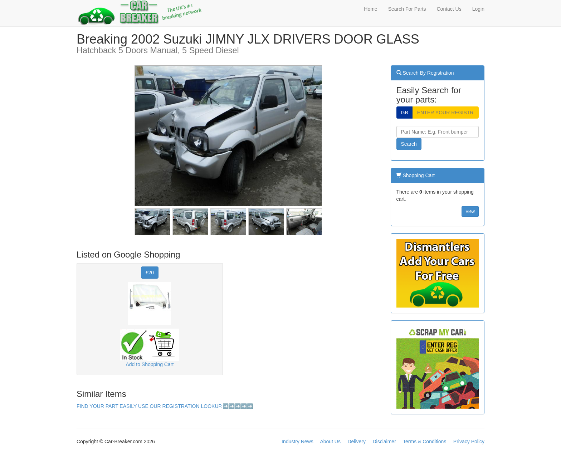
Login (478, 9)
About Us (330, 441)
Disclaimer (384, 441)
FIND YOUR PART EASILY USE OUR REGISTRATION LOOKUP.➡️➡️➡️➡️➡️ (165, 406)
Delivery (356, 441)
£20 (150, 272)
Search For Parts (407, 9)
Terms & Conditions (424, 441)
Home (370, 9)
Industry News (297, 441)
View (470, 211)
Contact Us (448, 9)
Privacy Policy (468, 441)
